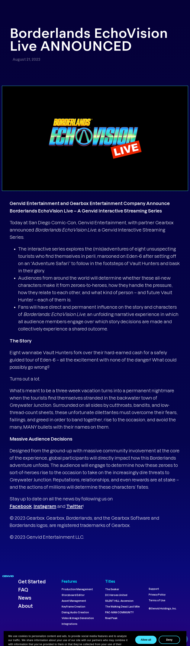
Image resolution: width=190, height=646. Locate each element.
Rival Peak (111, 618)
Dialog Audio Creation (75, 612)
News (24, 597)
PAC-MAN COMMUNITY (119, 612)
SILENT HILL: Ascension (119, 600)
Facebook (21, 506)
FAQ (23, 589)
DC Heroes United (116, 595)
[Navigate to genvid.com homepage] (8, 576)
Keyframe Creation (73, 606)
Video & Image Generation (78, 618)
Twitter (74, 506)
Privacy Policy (157, 594)
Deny (173, 639)
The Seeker (112, 589)
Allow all (149, 639)
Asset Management (74, 600)
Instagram (44, 506)
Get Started (32, 581)
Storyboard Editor (73, 595)
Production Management (77, 589)
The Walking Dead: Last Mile (122, 606)
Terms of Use (157, 600)
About (26, 606)
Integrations (69, 623)
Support (154, 588)
